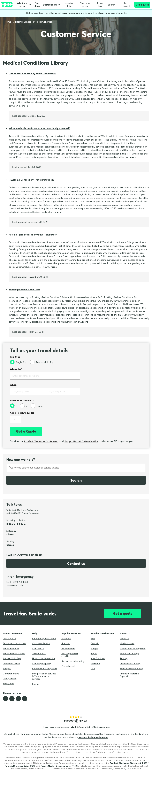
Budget (7, 668)
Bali (93, 638)
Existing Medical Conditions (24, 289)
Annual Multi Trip (12, 658)
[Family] (37, 405)
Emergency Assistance (44, 638)
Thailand (95, 663)
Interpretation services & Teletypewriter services (44, 676)
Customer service (85, 5)
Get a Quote (26, 431)
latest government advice (69, 13)
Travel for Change (129, 653)
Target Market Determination (81, 441)
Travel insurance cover (14, 643)
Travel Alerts (39, 653)
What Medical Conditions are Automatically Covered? (39, 128)
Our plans (37, 5)
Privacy (123, 658)
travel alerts (100, 13)
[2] (23, 405)
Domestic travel (11, 663)
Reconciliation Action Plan (93, 737)
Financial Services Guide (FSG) (20, 766)
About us (124, 638)
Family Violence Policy (131, 668)
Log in (35, 683)
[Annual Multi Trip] (41, 362)
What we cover (22, 5)
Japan (94, 653)
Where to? (16, 369)
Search (111, 4)
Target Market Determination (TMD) (59, 766)
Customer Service (41, 643)
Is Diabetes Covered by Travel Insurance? (32, 73)
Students (66, 638)
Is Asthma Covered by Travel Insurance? (31, 179)
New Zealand (98, 658)
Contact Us (38, 648)
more (25, 105)
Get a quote (142, 4)
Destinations (50, 4)
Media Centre (127, 643)
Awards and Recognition (132, 648)
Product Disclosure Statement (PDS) (128, 763)
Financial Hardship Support (129, 675)
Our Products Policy (130, 663)
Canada (95, 643)
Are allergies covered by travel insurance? (33, 234)
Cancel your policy (41, 663)
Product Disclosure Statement (41, 441)
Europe (94, 648)
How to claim (69, 5)
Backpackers (68, 648)
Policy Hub (8, 683)
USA (93, 668)
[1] (13, 405)
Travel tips (100, 5)
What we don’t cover (14, 653)
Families (65, 643)
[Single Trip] (18, 362)
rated (72, 726)
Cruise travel (68, 666)
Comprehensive (11, 673)
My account (124, 5)
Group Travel (9, 678)
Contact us (76, 563)
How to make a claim (43, 658)
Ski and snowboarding (72, 661)
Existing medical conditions (69, 655)
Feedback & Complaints (44, 668)
